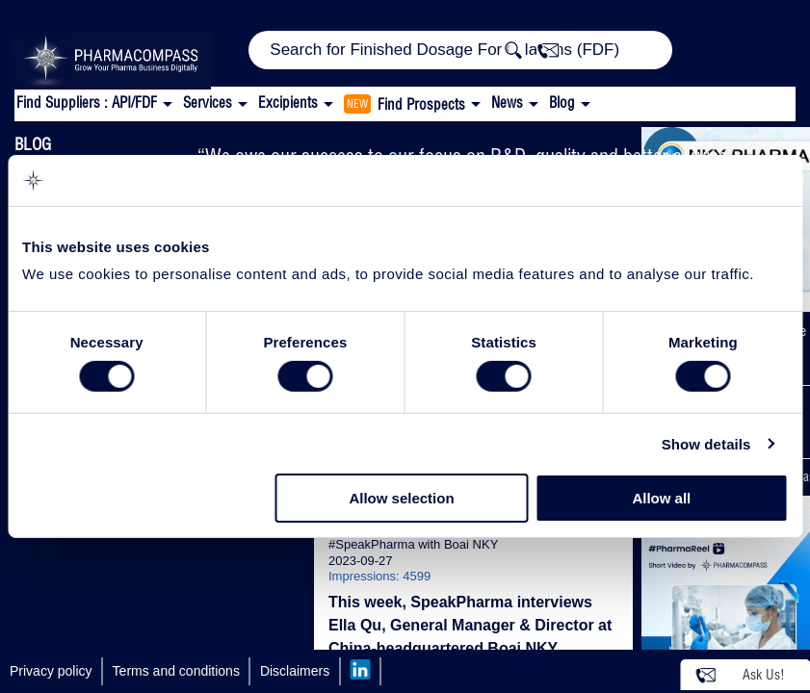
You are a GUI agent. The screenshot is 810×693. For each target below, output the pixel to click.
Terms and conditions (176, 671)
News (507, 102)
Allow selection (401, 498)
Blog (562, 102)
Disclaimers (294, 671)
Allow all (661, 498)
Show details (706, 444)
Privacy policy (51, 671)
